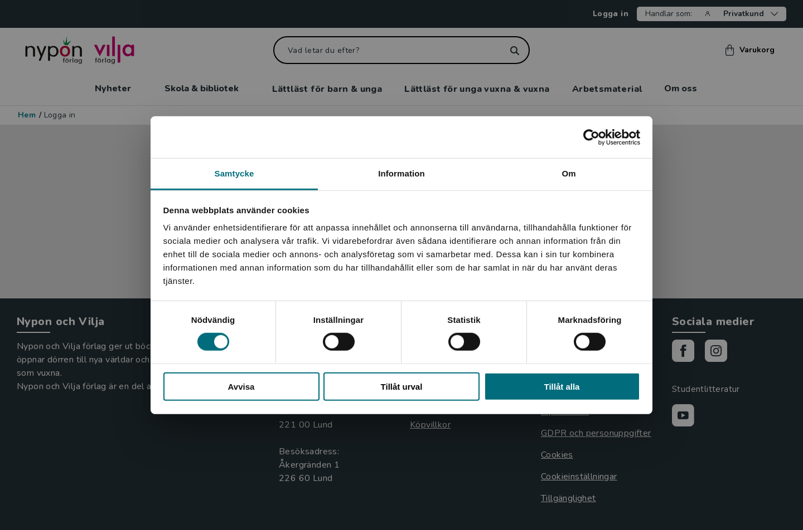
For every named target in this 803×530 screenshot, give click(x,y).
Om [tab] (568, 173)
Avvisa (241, 386)
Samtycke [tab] (234, 173)
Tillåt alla (562, 386)
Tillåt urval (402, 386)
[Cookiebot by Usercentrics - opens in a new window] (591, 137)
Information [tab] (401, 173)
